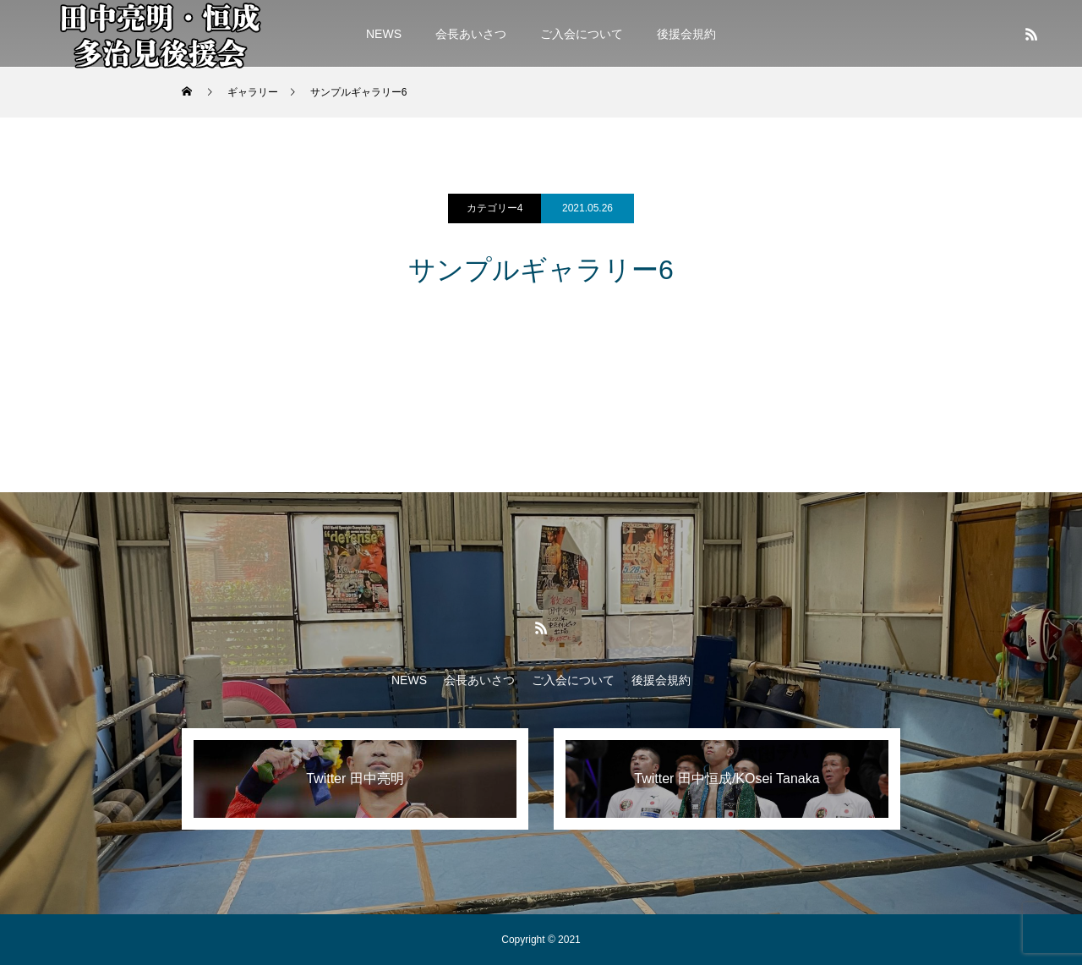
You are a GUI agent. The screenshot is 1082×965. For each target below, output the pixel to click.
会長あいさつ (470, 34)
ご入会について (581, 34)
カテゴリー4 (495, 208)
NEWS (384, 34)
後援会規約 (686, 34)
